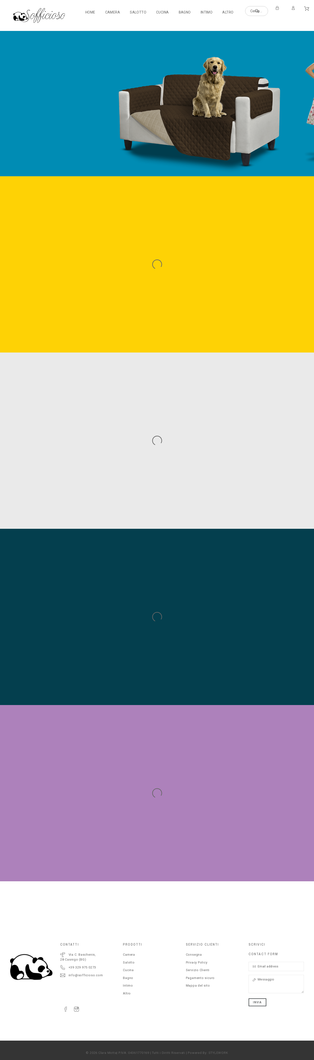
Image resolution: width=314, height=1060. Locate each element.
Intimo (128, 985)
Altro (127, 993)
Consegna (194, 954)
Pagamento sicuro (200, 978)
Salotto (129, 962)
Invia (257, 1002)
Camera (129, 954)
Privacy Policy (197, 962)
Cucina (128, 970)
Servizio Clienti (197, 970)
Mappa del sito (198, 985)
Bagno (128, 978)
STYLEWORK (218, 1053)
